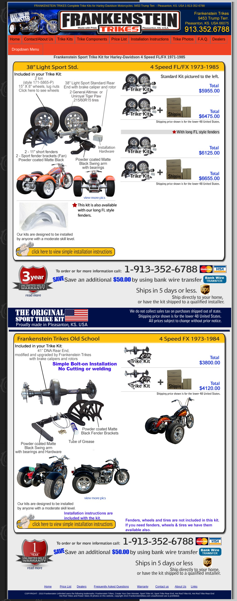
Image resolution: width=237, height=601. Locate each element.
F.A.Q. (203, 39)
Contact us (162, 586)
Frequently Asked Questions (111, 586)
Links (194, 586)
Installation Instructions (150, 39)
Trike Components (92, 39)
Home (15, 39)
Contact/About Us (38, 39)
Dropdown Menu (25, 49)
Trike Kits (65, 39)
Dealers (218, 39)
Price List (119, 39)
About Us (180, 586)
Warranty (142, 586)
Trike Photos (183, 39)
